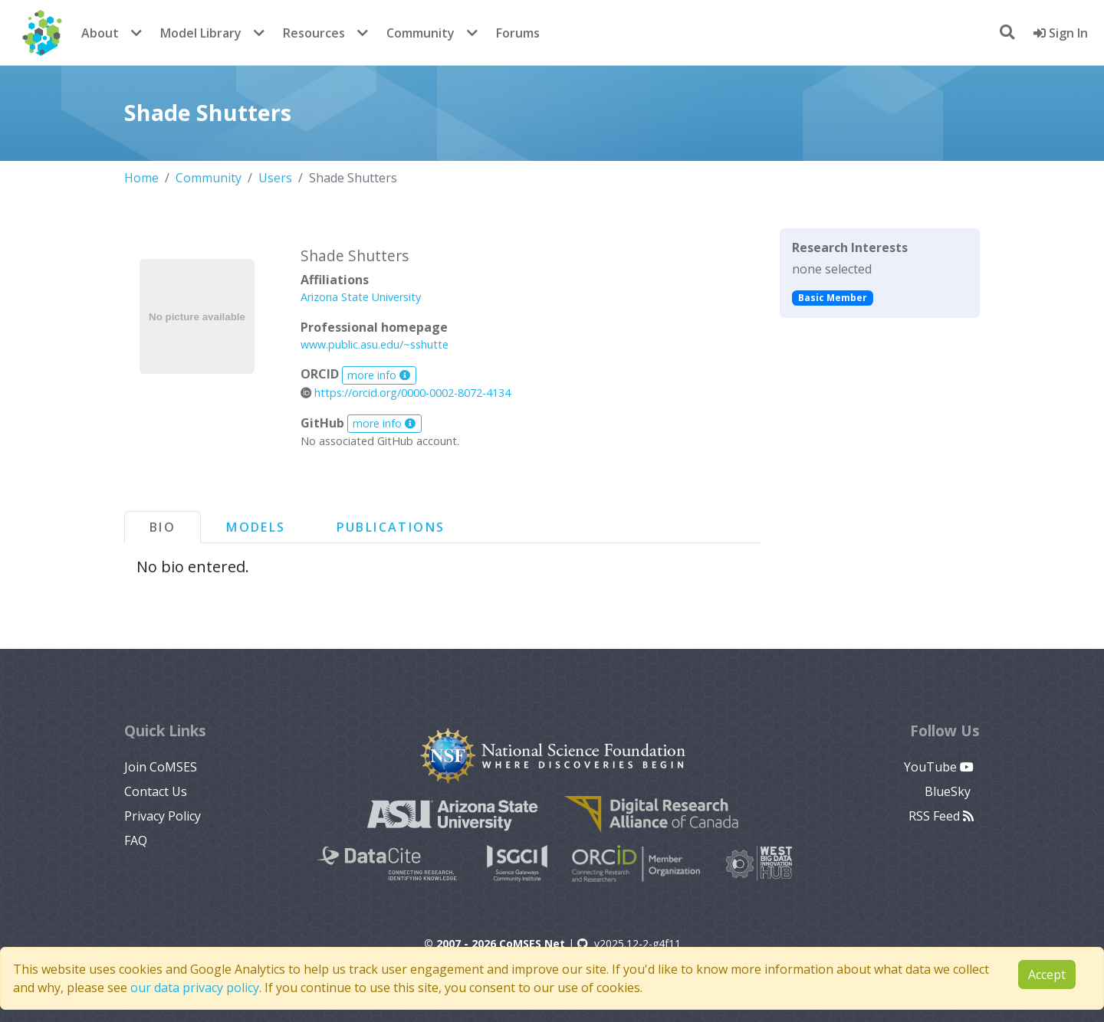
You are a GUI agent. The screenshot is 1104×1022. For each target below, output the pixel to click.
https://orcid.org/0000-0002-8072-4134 (406, 392)
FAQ (135, 840)
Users (275, 177)
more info (378, 375)
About (100, 33)
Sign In (1060, 33)
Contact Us (155, 791)
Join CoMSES (160, 766)
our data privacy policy (194, 987)
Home (141, 177)
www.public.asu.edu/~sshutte (375, 344)
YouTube (939, 766)
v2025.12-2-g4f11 (629, 943)
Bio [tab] (163, 527)
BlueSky (949, 791)
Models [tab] (255, 527)
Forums (518, 33)
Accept (1047, 974)
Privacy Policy (162, 815)
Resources (314, 33)
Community (420, 33)
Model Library (201, 33)
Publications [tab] (391, 527)
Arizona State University (361, 297)
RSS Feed (941, 815)
